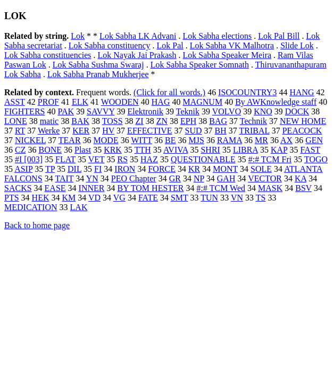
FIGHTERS (24, 111)
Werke (49, 130)
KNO (263, 111)
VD (94, 197)
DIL (74, 168)
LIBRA (245, 149)
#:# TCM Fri (270, 159)
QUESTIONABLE (203, 159)
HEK (40, 197)
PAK (65, 111)
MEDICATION (30, 207)
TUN (209, 197)
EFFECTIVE (149, 130)
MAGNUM (202, 101)
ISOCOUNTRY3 (247, 92)
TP (50, 168)
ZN (162, 121)
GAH (226, 178)
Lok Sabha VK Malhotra (232, 45)
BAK (80, 121)
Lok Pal (170, 45)
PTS (11, 197)
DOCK (297, 111)
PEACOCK (302, 130)
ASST (14, 101)
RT (20, 130)
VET (96, 159)
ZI (140, 121)
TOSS (112, 121)
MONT (225, 168)
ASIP (23, 168)
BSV (303, 188)
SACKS (18, 188)
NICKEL (30, 140)
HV (108, 130)
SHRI (210, 149)
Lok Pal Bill (278, 35)
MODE (106, 140)
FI (98, 168)
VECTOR (265, 178)
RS (122, 159)
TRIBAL (254, 130)
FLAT (65, 159)
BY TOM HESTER (150, 188)
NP (199, 178)
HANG (301, 92)
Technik (253, 121)
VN (237, 197)
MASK (270, 188)
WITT (141, 140)
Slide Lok (297, 45)
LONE (15, 121)
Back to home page (37, 225)
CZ (20, 149)
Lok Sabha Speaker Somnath (200, 64)
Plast (82, 149)
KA (300, 178)
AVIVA (175, 149)
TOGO (316, 159)
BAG (218, 121)
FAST (310, 149)
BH (221, 130)
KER (80, 130)
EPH (188, 121)
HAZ (149, 159)
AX (286, 140)
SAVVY (100, 111)
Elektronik (145, 111)
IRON (124, 168)
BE (170, 140)
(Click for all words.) (169, 92)
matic (49, 121)
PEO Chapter (133, 178)
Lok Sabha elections (217, 35)
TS (261, 197)
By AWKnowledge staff (275, 101)
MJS (196, 140)
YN (92, 178)
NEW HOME (303, 121)
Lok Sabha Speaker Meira (226, 55)
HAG (161, 101)
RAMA (229, 140)
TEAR (70, 140)
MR (261, 140)
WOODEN (120, 101)
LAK (79, 207)
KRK (113, 149)
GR (175, 178)
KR (194, 168)
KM (69, 197)
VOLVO (226, 111)
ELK (80, 101)
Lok (78, 35)
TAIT (64, 178)
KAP (279, 149)
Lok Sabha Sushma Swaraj (98, 64)
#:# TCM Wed (221, 188)
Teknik (187, 111)
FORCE (162, 168)
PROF (48, 101)
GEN (314, 140)
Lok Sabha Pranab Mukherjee (98, 74)
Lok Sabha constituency (110, 45)
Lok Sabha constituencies (47, 55)
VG (119, 197)
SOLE (261, 168)
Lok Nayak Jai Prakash (137, 55)
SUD (193, 130)
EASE (55, 188)
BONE (50, 149)
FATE (148, 197)
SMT (179, 197)
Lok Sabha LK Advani (137, 35)
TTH (143, 149)
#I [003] (29, 159)
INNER (92, 188)
